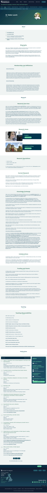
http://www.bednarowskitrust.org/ (13, 237)
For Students (33, 471)
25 (13, 461)
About (21, 1)
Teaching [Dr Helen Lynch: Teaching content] (23, 307)
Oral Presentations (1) (37, 376)
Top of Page (43, 486)
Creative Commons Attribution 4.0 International (14, 167)
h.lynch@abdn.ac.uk (10, 32)
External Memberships (10, 81)
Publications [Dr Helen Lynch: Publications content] (23, 351)
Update (39, 466)
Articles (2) (36, 380)
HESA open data (35, 166)
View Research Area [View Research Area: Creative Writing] (28, 148)
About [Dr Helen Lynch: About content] (23, 26)
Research (26, 1)
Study (17, 1)
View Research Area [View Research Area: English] (28, 137)
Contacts (2, 479)
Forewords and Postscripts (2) (39, 371)
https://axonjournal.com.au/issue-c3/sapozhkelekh (16, 410)
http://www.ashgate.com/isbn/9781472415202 (15, 453)
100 (16, 461)
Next (16, 458)
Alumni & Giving (32, 1)
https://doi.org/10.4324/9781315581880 (15, 442)
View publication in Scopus (11, 412)
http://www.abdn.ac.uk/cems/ (27, 233)
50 (14, 461)
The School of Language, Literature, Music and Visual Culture (16, 4)
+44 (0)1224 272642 (10, 34)
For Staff (38, 471)
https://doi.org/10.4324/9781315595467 (15, 455)
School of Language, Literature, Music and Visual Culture (15, 39)
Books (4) (35, 363)
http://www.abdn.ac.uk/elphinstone (15, 235)
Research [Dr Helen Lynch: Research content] (23, 97)
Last (19, 458)
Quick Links (38, 1)
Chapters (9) (36, 370)
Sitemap (43, 471)
